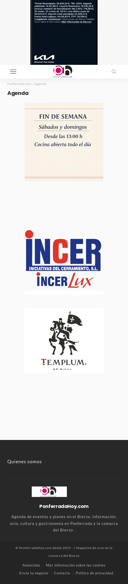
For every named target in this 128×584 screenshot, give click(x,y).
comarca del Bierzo (64, 556)
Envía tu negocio (33, 573)
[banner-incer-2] (64, 261)
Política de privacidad (94, 573)
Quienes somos (24, 461)
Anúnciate (31, 565)
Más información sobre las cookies (76, 565)
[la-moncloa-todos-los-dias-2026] (64, 141)
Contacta (62, 573)
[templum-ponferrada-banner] (64, 340)
